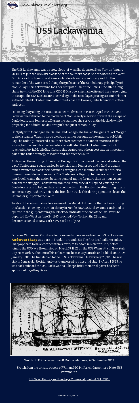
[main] (69, 31)
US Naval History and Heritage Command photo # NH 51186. (69, 379)
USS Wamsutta (98, 248)
